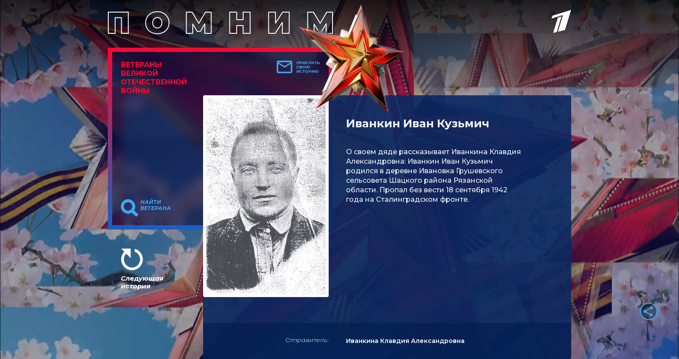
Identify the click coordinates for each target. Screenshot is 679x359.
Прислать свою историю (308, 67)
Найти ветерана (155, 205)
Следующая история (142, 282)
